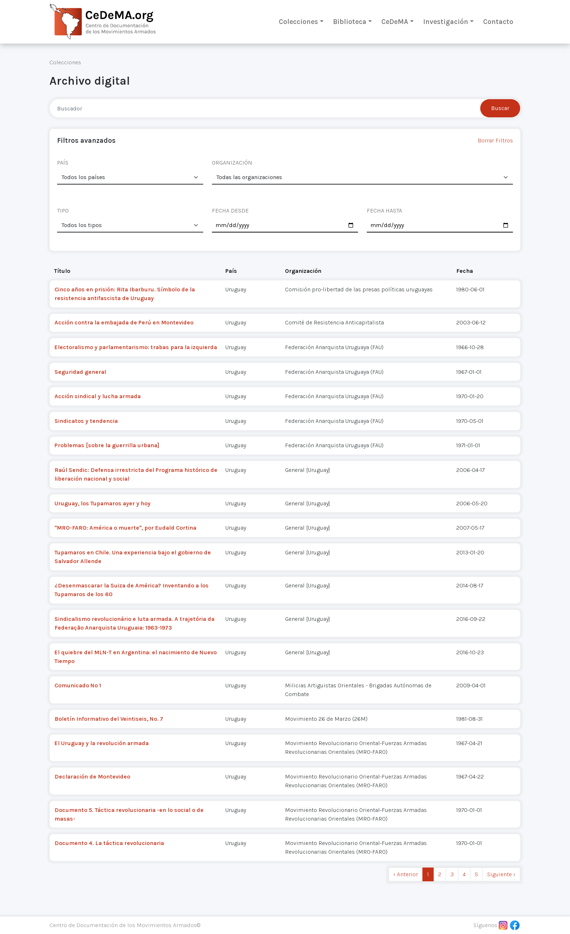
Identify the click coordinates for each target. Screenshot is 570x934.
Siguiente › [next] (501, 874)
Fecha (464, 270)
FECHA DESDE (230, 210)
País (231, 270)
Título (62, 270)
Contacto (498, 21)
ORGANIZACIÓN (232, 162)
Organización (303, 270)
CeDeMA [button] (394, 21)
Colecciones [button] (298, 21)
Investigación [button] (445, 21)
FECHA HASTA (384, 210)
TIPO (63, 210)
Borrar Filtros (495, 140)
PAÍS (62, 162)
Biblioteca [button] (349, 21)
